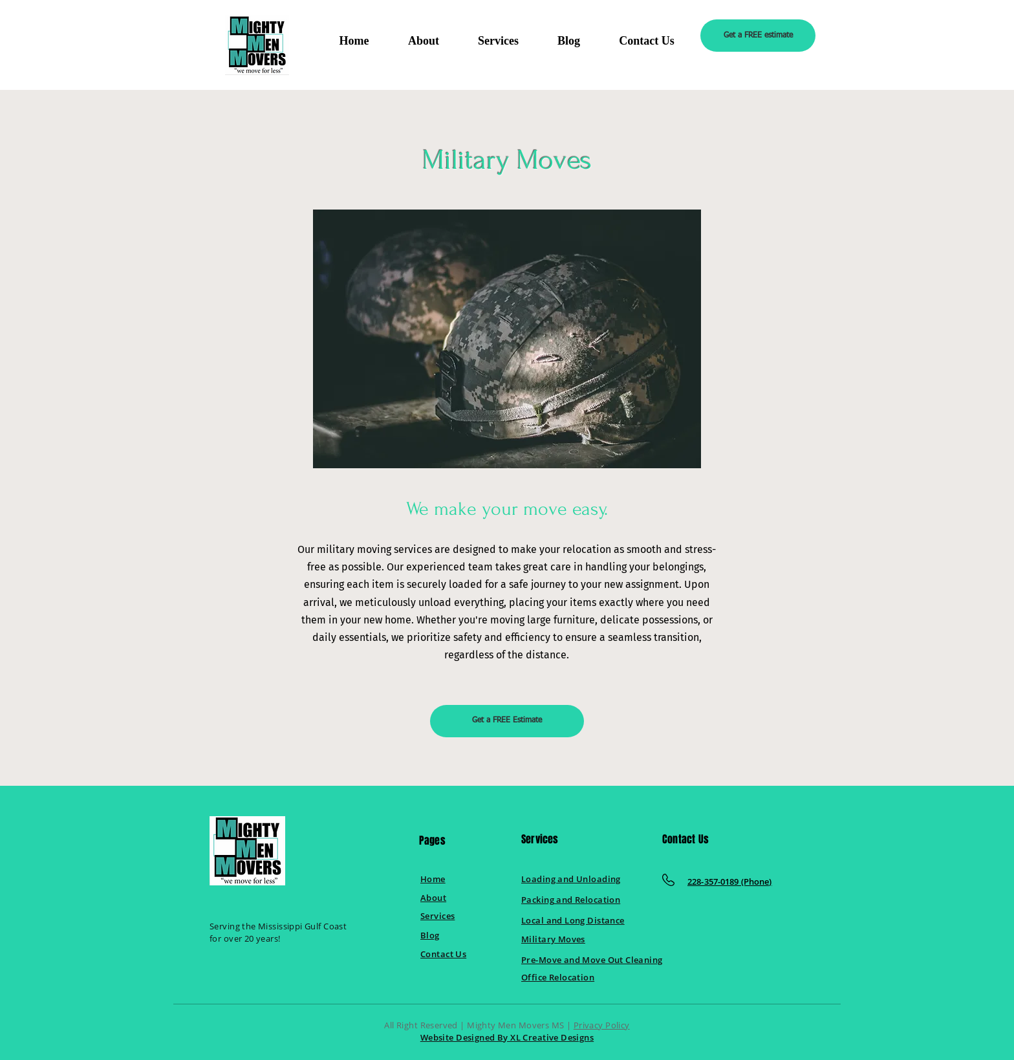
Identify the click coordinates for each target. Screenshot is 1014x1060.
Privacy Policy (602, 1025)
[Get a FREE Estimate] (507, 721)
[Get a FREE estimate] (757, 35)
